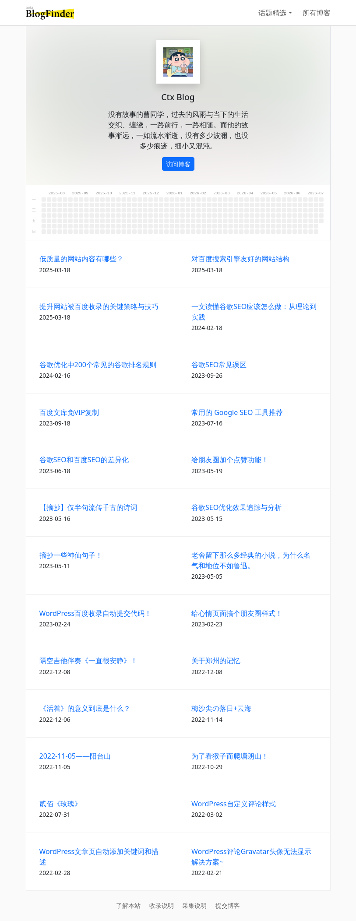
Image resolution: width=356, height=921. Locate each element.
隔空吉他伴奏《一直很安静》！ (88, 660)
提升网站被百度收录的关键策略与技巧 (99, 306)
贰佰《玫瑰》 (60, 804)
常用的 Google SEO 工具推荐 (237, 412)
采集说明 (194, 905)
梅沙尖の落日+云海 (221, 708)
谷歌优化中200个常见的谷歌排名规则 (97, 364)
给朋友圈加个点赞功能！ (229, 459)
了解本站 (128, 905)
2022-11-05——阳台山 (75, 756)
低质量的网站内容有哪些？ (81, 259)
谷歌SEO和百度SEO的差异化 (84, 459)
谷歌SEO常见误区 (219, 364)
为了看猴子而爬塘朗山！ (229, 756)
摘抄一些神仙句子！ (70, 555)
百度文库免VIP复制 (69, 412)
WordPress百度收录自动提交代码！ (95, 613)
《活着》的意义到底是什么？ (84, 708)
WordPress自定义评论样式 (233, 804)
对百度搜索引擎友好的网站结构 (240, 259)
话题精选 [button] (272, 13)
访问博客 (178, 164)
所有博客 (317, 13)
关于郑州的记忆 (215, 660)
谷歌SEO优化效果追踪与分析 (236, 507)
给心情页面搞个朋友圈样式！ (236, 613)
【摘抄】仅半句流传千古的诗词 (88, 507)
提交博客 (227, 905)
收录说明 (161, 905)
